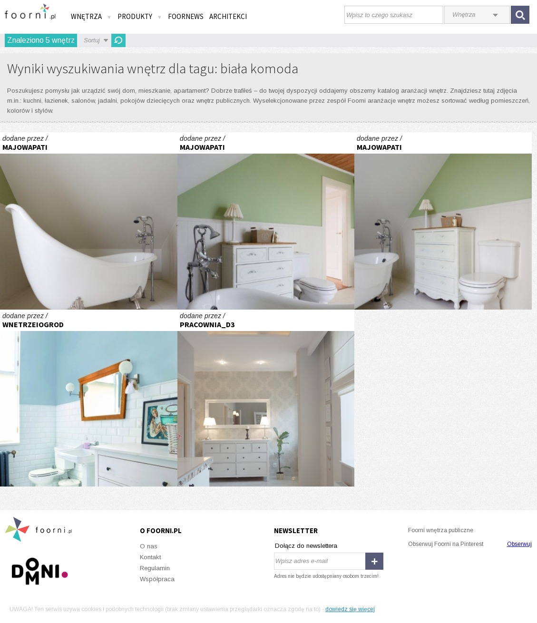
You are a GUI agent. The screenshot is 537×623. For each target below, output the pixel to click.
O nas (148, 546)
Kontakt (150, 557)
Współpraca (157, 579)
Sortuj (92, 40)
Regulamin (155, 568)
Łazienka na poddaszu (88, 221)
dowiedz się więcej (350, 609)
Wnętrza (91, 16)
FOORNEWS (186, 16)
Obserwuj (519, 544)
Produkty (139, 16)
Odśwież (118, 40)
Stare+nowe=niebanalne (88, 398)
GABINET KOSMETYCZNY (266, 398)
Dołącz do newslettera (306, 545)
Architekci (228, 16)
